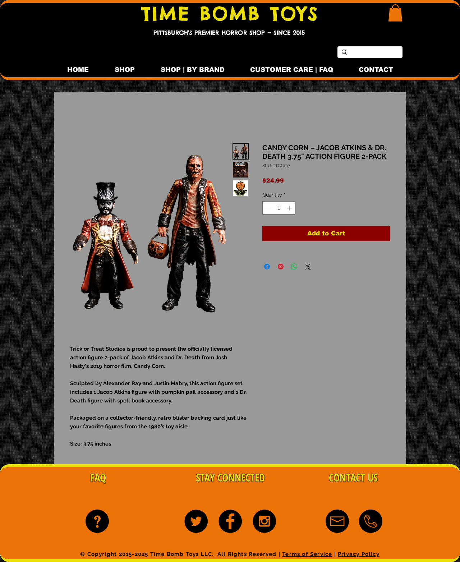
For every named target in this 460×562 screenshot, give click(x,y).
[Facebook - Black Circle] (230, 521)
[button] (395, 13)
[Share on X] (308, 266)
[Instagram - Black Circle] (264, 521)
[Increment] (289, 208)
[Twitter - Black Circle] (196, 521)
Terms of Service (307, 554)
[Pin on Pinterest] (280, 266)
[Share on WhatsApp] (294, 266)
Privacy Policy (359, 554)
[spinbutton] (278, 208)
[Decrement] (267, 208)
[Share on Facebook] (267, 266)
